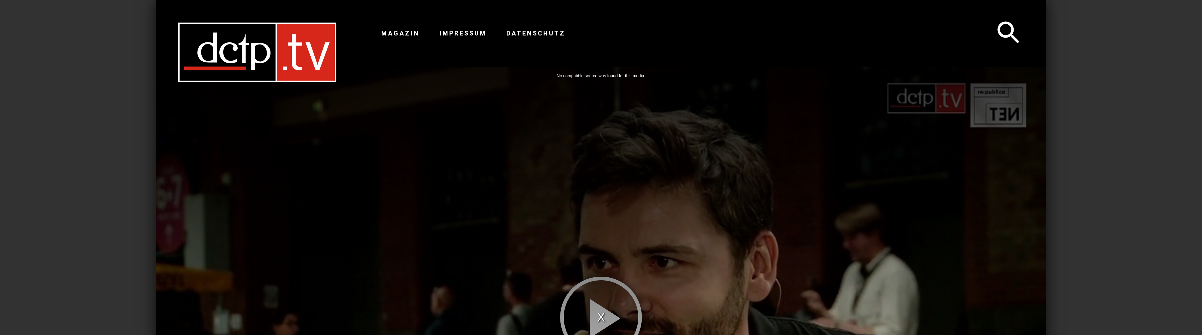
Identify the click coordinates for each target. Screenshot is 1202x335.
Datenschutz (535, 33)
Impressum (462, 33)
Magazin (400, 33)
